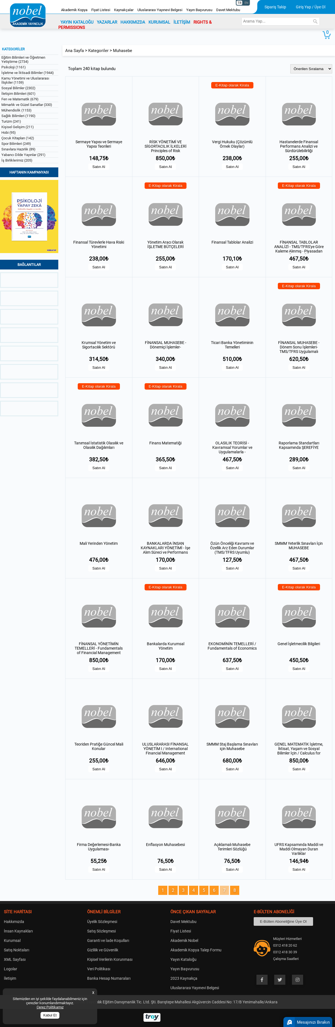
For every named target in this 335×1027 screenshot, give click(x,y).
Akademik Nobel (184, 940)
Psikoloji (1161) (13, 67)
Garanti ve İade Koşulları (108, 940)
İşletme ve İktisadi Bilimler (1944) (27, 73)
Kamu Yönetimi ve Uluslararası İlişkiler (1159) (25, 80)
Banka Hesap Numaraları (108, 978)
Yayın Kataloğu (183, 959)
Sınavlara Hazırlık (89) (18, 149)
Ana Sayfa (74, 50)
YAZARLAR (107, 22)
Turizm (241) (11, 121)
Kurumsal (12, 940)
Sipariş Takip (275, 7)
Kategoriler (98, 50)
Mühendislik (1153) (16, 110)
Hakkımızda (14, 921)
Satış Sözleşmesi (101, 931)
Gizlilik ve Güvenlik (102, 950)
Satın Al (98, 167)
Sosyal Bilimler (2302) (18, 88)
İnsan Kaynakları (18, 931)
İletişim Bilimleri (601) (18, 93)
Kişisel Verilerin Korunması (109, 959)
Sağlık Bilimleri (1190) (18, 116)
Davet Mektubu (228, 10)
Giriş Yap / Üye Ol (310, 7)
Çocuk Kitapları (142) (17, 138)
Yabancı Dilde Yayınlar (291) (23, 155)
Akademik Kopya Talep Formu (195, 950)
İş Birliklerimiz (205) (16, 160)
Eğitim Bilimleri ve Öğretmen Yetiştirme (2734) (23, 59)
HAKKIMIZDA (132, 22)
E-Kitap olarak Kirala (232, 85)
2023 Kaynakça (183, 978)
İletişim (10, 978)
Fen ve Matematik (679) (20, 99)
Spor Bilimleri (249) (16, 144)
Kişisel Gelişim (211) (17, 127)
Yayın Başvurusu (199, 10)
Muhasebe (122, 50)
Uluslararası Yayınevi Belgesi (159, 10)
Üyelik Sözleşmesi (102, 921)
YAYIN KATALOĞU (77, 22)
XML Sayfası (15, 959)
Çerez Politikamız (50, 1007)
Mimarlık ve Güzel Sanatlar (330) (26, 105)
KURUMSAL (159, 22)
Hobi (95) (8, 132)
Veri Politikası (98, 969)
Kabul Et (50, 1015)
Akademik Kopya (74, 10)
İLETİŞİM (181, 22)
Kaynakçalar (124, 10)
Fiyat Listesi (100, 10)
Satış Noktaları (16, 950)
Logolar (10, 969)
